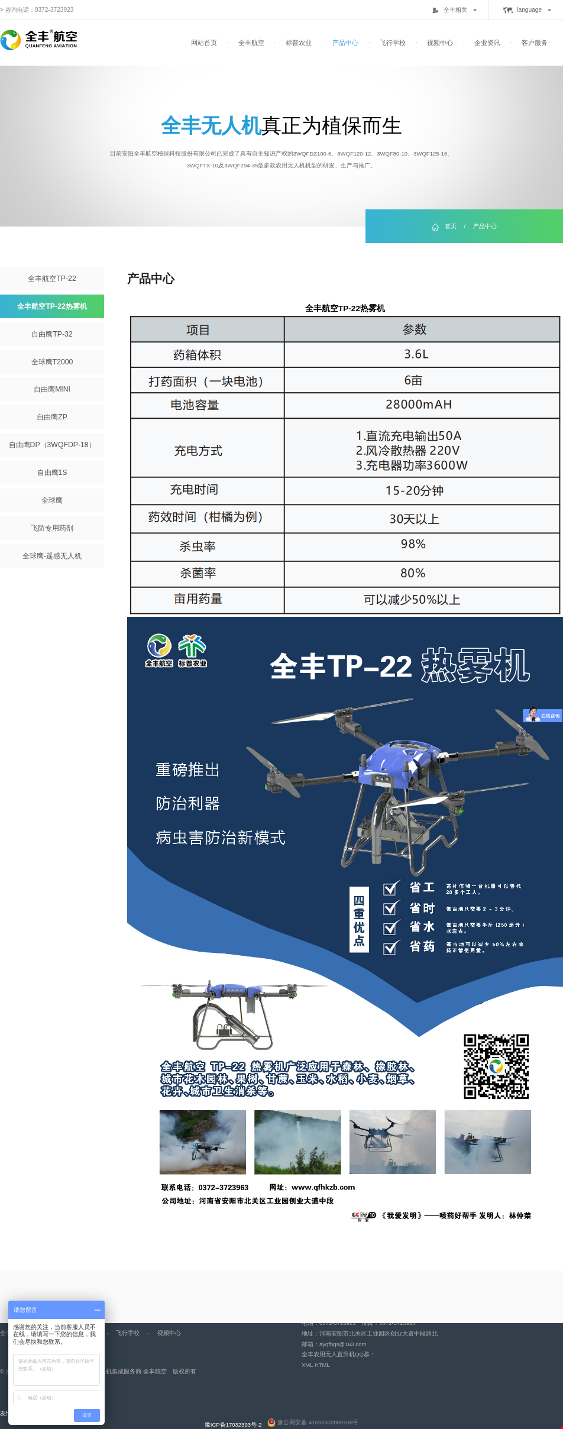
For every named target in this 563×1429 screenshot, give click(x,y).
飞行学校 (393, 42)
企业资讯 (487, 42)
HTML (322, 1365)
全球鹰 (52, 500)
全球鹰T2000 (52, 362)
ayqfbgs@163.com (342, 1344)
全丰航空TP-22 (52, 278)
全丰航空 (251, 42)
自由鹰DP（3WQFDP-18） (52, 445)
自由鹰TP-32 (51, 334)
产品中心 (345, 42)
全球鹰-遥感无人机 (52, 556)
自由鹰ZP (52, 417)
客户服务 (535, 42)
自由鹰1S (52, 472)
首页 (451, 226)
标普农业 (299, 42)
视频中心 (440, 42)
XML (307, 1365)
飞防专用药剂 (52, 528)
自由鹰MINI (52, 389)
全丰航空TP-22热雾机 (51, 306)
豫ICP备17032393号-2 (233, 1424)
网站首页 (204, 42)
